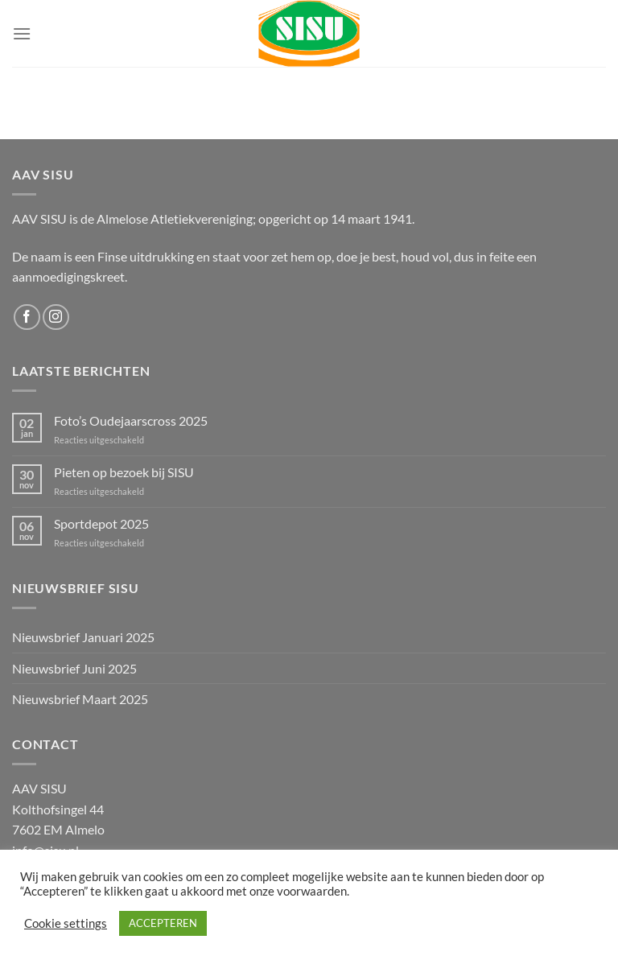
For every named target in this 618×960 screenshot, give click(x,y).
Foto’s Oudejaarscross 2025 (131, 420)
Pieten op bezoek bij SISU (124, 472)
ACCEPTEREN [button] (163, 923)
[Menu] (21, 33)
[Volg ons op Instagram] (56, 317)
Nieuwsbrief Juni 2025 (74, 668)
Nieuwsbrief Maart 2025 (80, 699)
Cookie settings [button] (65, 923)
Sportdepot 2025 (101, 523)
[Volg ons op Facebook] (27, 317)
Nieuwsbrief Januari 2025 (83, 637)
